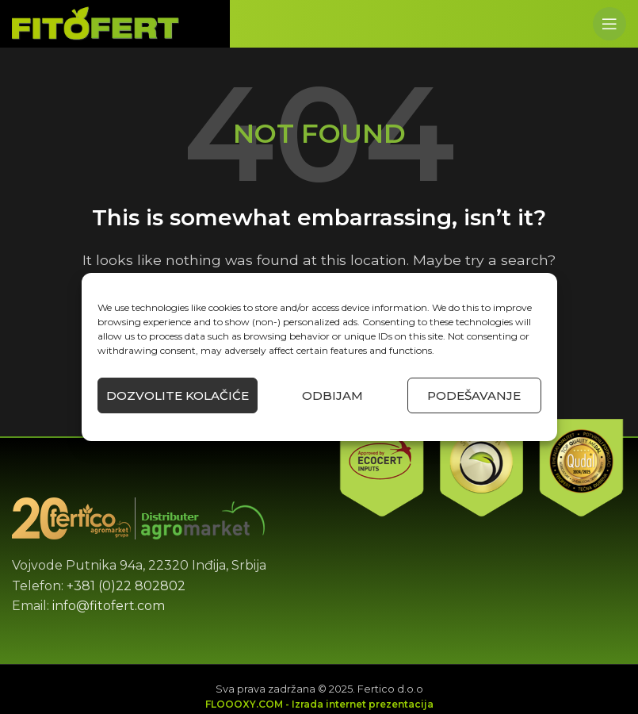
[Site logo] (95, 22)
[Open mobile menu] (609, 24)
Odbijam (332, 395)
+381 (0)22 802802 (126, 585)
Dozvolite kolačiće (177, 395)
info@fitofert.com (108, 605)
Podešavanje (474, 395)
